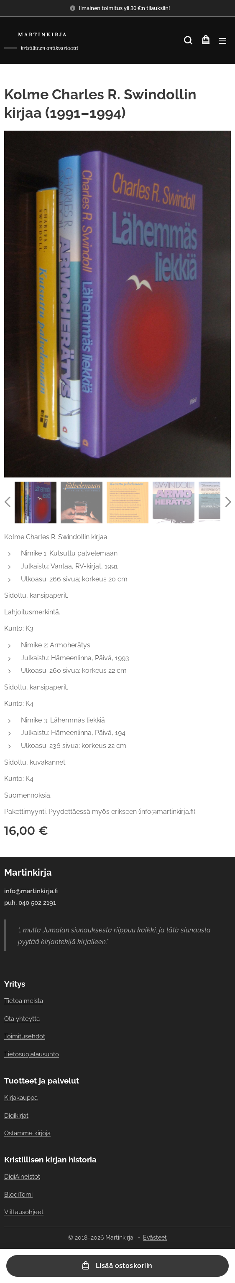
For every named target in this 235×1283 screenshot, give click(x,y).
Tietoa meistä (23, 1001)
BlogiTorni (18, 1194)
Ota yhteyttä (22, 1019)
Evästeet (155, 1237)
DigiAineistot (22, 1176)
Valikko (222, 40)
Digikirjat (16, 1115)
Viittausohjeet (23, 1212)
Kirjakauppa (21, 1097)
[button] (188, 40)
